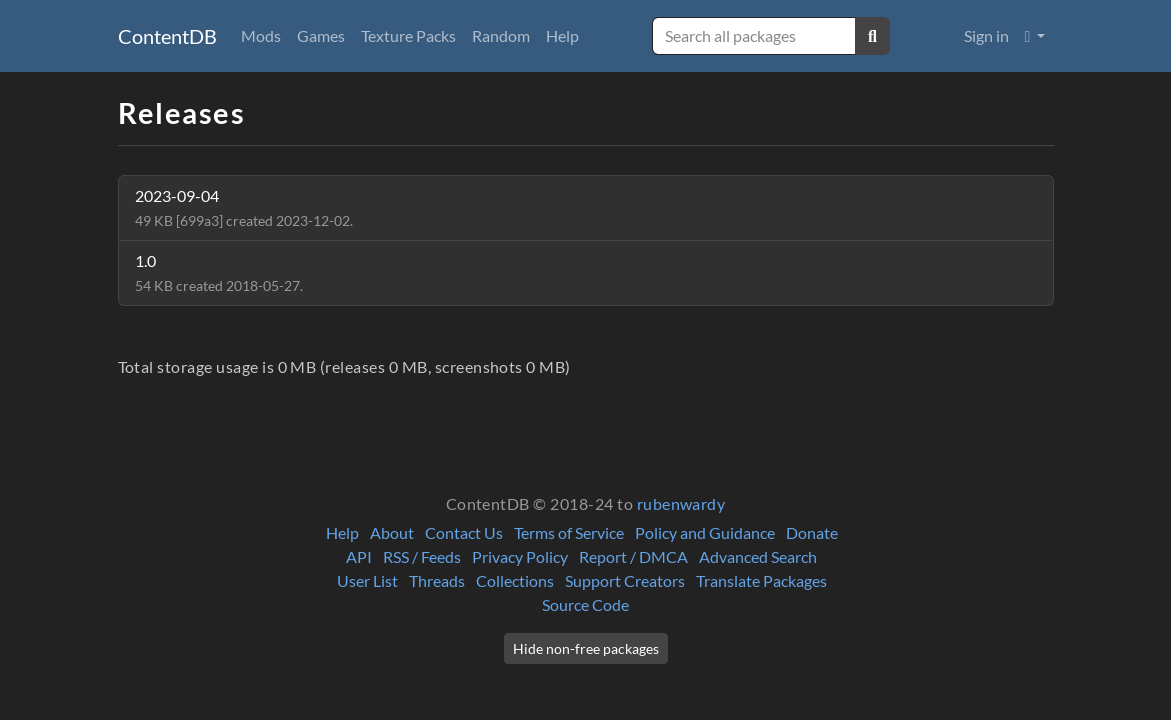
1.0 (219, 272)
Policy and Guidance (705, 532)
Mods (261, 35)
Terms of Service (569, 532)
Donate (812, 532)
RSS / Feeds (422, 556)
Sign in (986, 35)
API (359, 556)
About (392, 532)
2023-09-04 (244, 207)
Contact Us (464, 532)
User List (367, 580)
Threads (437, 580)
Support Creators (625, 580)
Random (501, 35)
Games (321, 35)
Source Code (585, 604)
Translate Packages (761, 580)
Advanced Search (758, 556)
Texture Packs (408, 35)
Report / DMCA (633, 556)
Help (562, 35)
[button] (1035, 36)
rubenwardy (681, 503)
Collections (515, 580)
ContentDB (167, 36)
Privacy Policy (520, 556)
